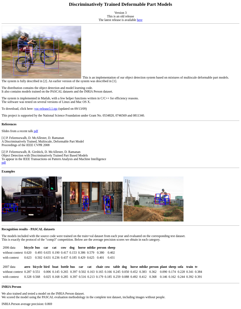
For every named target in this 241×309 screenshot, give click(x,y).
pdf (36, 131)
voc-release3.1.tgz (45, 108)
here (139, 20)
